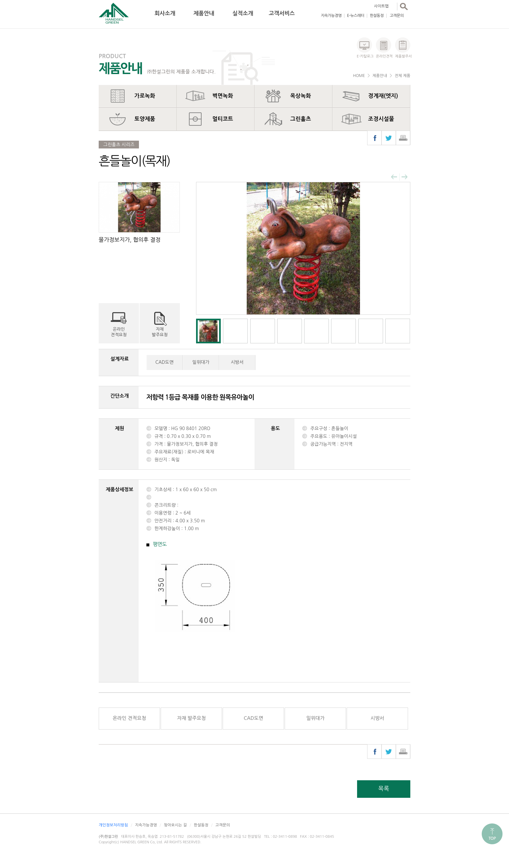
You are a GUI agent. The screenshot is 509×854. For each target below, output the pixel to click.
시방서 (237, 362)
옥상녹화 (300, 96)
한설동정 (377, 16)
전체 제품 (402, 76)
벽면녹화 (222, 96)
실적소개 (242, 13)
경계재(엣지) (383, 96)
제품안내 (203, 13)
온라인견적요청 (119, 332)
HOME (359, 76)
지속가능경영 (331, 16)
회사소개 (165, 13)
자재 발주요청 (191, 718)
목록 (383, 789)
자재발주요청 (160, 332)
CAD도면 (164, 362)
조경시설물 (381, 119)
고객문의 (397, 16)
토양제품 (144, 119)
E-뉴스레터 (355, 16)
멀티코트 (222, 119)
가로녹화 (144, 96)
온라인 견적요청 (129, 718)
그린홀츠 (300, 119)
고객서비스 (282, 13)
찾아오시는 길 (175, 825)
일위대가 (200, 362)
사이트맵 (381, 6)
